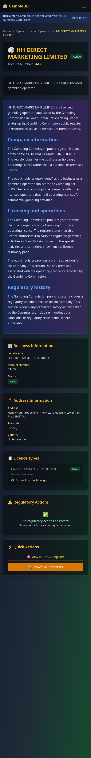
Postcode (13, 423)
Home (7, 31)
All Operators (42, 31)
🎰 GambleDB (16, 6)
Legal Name (15, 353)
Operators (22, 31)
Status (12, 376)
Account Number (19, 365)
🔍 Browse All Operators (45, 567)
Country (13, 435)
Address (13, 408)
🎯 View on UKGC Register (45, 557)
